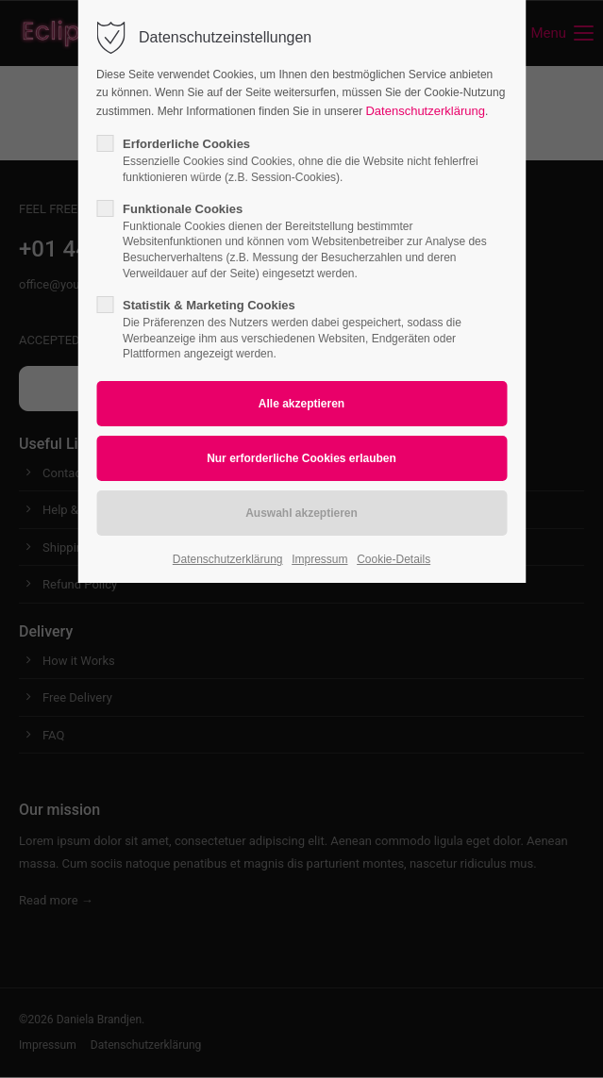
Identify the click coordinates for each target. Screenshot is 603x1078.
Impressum (319, 559)
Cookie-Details (393, 559)
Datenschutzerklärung (424, 111)
